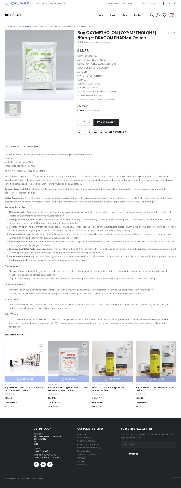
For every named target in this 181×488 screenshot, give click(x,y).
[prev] (170, 33)
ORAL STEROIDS (94, 110)
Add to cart (108, 122)
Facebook (79, 132)
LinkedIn (90, 132)
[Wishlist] (164, 15)
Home (101, 15)
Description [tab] (12, 146)
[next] (174, 33)
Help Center (127, 3)
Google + (95, 132)
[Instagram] (175, 3)
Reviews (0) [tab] (31, 146)
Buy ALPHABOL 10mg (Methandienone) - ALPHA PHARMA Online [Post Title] (25, 389)
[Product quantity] (85, 122)
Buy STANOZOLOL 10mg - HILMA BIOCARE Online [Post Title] (108, 389)
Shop (113, 15)
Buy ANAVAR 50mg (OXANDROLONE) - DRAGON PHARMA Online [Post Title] (67, 389)
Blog (124, 15)
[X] (169, 3)
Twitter (85, 132)
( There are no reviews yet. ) (100, 42)
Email (100, 132)
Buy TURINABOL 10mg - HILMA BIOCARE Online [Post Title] (155, 389)
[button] (152, 15)
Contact (138, 15)
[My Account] (158, 15)
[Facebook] (163, 3)
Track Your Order (112, 3)
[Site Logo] (14, 15)
